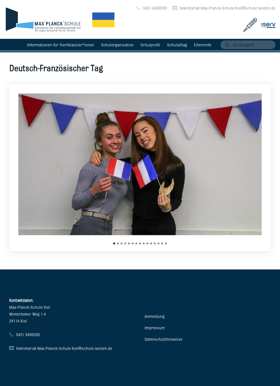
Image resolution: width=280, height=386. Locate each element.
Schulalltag (177, 45)
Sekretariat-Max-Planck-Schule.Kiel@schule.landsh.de (227, 8)
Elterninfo (202, 45)
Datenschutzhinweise (163, 339)
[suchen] (247, 44)
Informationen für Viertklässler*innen (60, 45)
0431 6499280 (155, 8)
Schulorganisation (117, 45)
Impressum (155, 327)
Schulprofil (150, 45)
